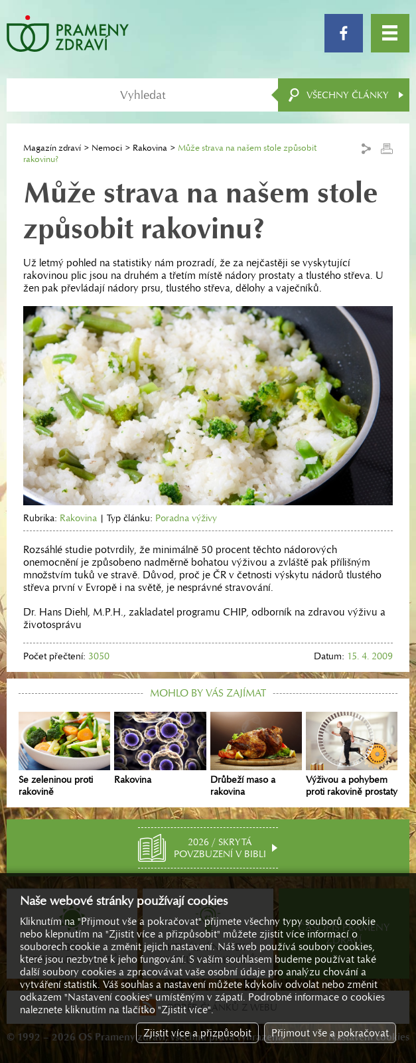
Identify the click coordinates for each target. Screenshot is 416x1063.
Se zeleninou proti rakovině (64, 754)
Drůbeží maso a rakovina (256, 754)
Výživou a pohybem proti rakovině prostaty (351, 754)
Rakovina (150, 147)
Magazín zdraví (52, 147)
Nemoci (107, 147)
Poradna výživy (186, 518)
